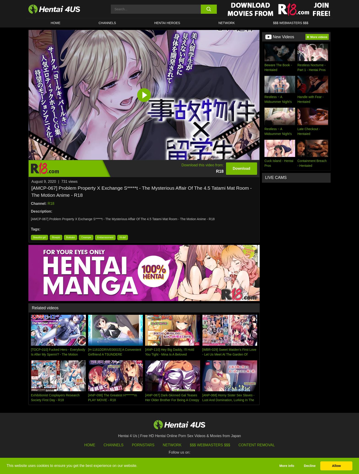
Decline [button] (309, 466)
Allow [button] (336, 466)
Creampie (86, 237)
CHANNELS (107, 23)
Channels (113, 445)
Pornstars (143, 445)
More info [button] (286, 466)
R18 (51, 203)
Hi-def (123, 237)
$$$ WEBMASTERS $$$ (290, 23)
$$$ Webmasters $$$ (210, 445)
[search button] (209, 9)
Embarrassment (105, 237)
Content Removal (257, 445)
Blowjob (56, 237)
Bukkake (70, 237)
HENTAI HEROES (167, 23)
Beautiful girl (39, 237)
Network (226, 23)
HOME (55, 23)
